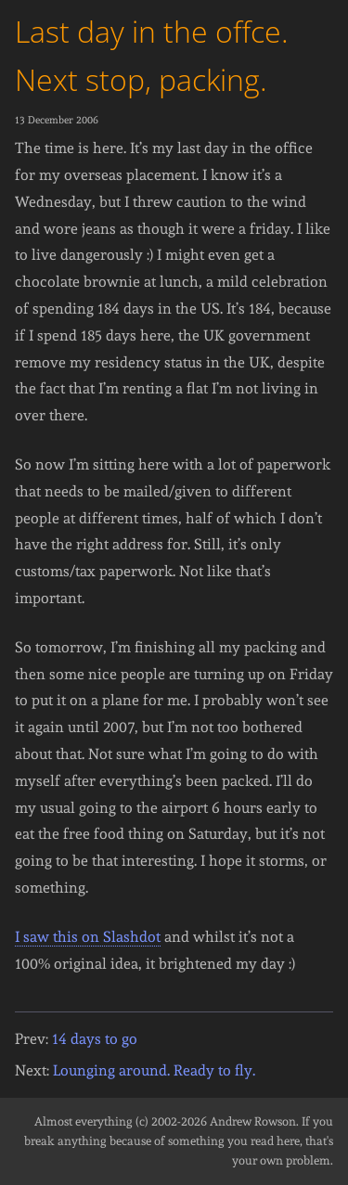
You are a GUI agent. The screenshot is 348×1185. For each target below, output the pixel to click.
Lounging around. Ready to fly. (154, 1070)
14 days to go (94, 1039)
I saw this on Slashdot (88, 937)
